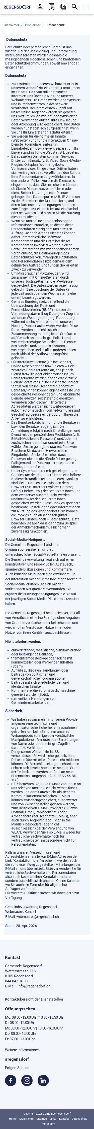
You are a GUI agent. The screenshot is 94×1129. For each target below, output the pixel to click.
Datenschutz (79, 1118)
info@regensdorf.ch (34, 986)
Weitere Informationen (22, 1050)
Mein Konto (26, 1118)
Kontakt (64, 1118)
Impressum (48, 1123)
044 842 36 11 (16, 981)
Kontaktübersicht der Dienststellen (34, 999)
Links (53, 1118)
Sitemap (41, 1118)
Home (13, 1118)
